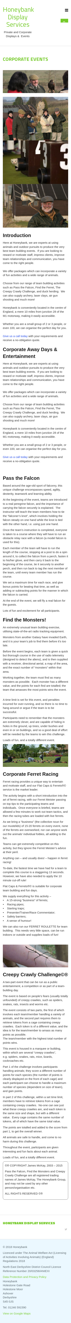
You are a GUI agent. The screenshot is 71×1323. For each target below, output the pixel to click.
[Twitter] (66, 1229)
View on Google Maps (16, 1313)
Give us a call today (15, 336)
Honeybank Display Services (18, 16)
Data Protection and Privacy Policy (24, 1276)
